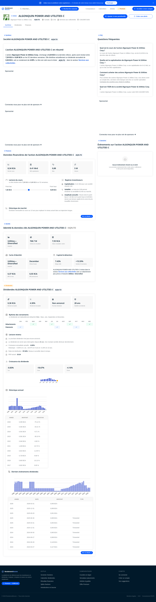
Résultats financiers (47, 581)
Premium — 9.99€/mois (11, 583)
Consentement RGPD (148, 596)
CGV (139, 596)
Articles (112, 9)
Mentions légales (131, 596)
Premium (121, 9)
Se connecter (123, 575)
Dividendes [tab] (18, 25)
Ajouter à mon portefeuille (115, 16)
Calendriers (103, 9)
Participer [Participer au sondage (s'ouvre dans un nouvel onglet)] (111, 3)
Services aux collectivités (66, 20)
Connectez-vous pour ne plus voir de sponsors (23, 104)
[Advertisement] (49, 88)
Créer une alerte (140, 16)
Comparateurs (91, 9)
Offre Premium (84, 584)
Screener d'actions (47, 575)
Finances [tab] (28, 25)
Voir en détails (87, 216)
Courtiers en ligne (85, 575)
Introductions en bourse (48, 587)
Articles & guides (85, 581)
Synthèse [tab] (8, 25)
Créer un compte (124, 578)
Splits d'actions (45, 584)
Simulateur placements (87, 578)
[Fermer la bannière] (153, 2)
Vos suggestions (124, 581)
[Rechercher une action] (38, 9)
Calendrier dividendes (48, 578)
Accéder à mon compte (143, 9)
